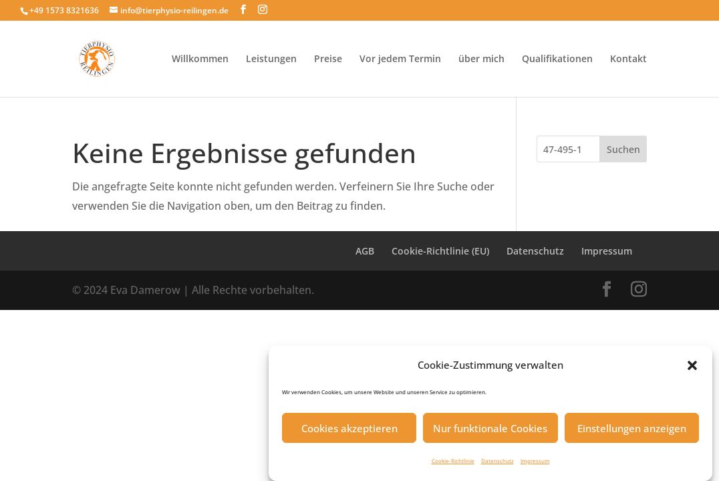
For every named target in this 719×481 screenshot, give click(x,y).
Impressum (535, 465)
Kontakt (628, 59)
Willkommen (200, 59)
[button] (692, 370)
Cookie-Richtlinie (453, 465)
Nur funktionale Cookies (490, 433)
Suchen (623, 149)
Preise (328, 59)
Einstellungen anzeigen (631, 433)
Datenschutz (497, 465)
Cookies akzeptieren (349, 433)
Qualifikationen (557, 59)
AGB (364, 251)
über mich (481, 59)
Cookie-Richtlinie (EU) (440, 251)
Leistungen (271, 59)
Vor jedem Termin (400, 59)
